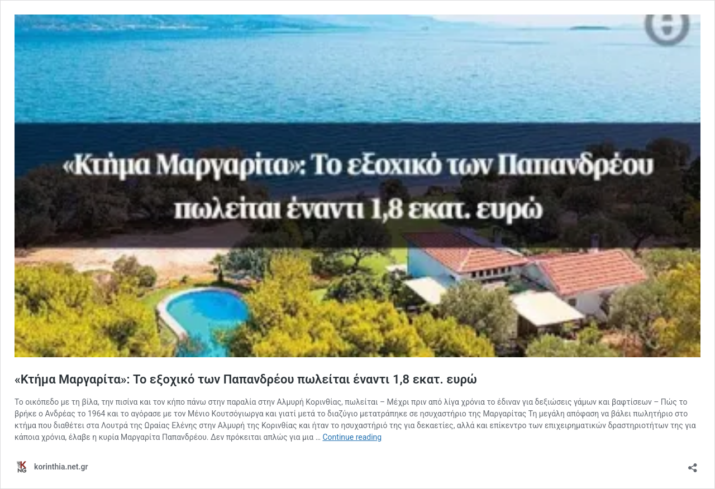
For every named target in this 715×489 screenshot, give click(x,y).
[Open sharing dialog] (692, 464)
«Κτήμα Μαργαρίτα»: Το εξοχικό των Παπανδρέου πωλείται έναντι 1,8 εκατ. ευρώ (246, 379)
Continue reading (352, 437)
